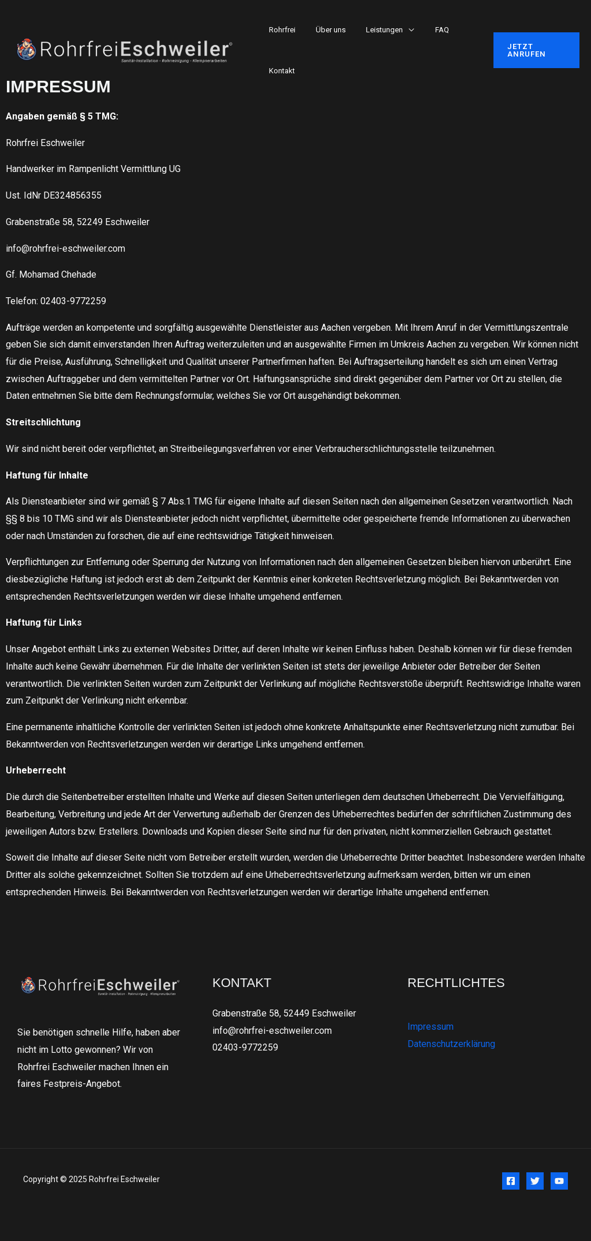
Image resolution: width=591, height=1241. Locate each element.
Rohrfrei (279, 29)
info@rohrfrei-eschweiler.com (272, 1030)
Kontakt (279, 70)
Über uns (323, 29)
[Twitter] (535, 1181)
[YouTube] (559, 1181)
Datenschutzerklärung (451, 1043)
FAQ (423, 29)
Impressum (430, 1026)
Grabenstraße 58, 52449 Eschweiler (284, 1013)
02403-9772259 (245, 1047)
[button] (533, 50)
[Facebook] (510, 1181)
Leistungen (371, 29)
